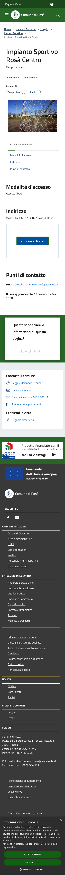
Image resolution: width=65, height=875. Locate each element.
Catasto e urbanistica (20, 610)
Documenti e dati (17, 566)
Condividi (14, 78)
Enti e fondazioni (17, 550)
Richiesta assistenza (19, 797)
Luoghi (44, 29)
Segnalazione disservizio (22, 786)
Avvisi (11, 697)
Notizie (12, 686)
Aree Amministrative (20, 539)
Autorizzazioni (16, 664)
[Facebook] (8, 517)
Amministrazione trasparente (25, 813)
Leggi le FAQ (15, 791)
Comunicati (14, 692)
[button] (32, 869)
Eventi (11, 718)
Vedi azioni (31, 78)
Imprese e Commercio (20, 599)
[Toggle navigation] (7, 15)
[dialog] (32, 846)
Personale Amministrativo (23, 560)
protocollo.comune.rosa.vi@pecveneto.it (35, 284)
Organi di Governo (18, 533)
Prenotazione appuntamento (24, 781)
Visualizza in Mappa (32, 241)
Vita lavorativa (16, 593)
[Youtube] (17, 517)
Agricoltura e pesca (19, 670)
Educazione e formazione (22, 637)
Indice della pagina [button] (21, 144)
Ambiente (13, 653)
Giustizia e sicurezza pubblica (24, 642)
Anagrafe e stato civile (21, 583)
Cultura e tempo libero (21, 588)
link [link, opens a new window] (14, 847)
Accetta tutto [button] (32, 854)
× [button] (61, 820)
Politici (12, 555)
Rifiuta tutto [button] (32, 862)
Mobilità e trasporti (19, 621)
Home (7, 29)
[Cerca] (58, 15)
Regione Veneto (14, 4)
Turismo (12, 615)
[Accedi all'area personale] (52, 4)
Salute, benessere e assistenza (25, 659)
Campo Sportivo (13, 33)
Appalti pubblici (16, 604)
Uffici (11, 544)
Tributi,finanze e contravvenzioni (27, 648)
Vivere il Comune (26, 29)
